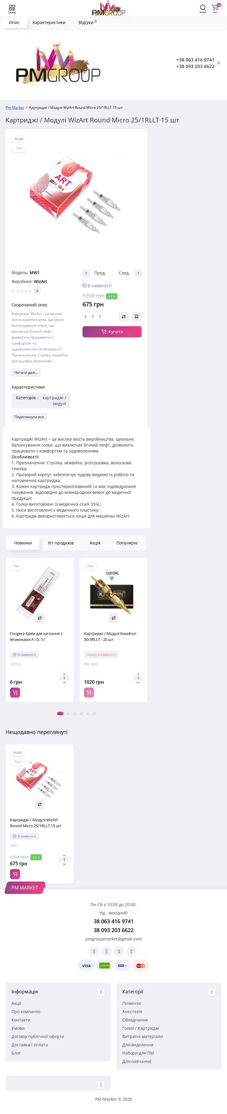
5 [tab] (88, 713)
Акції (16, 1003)
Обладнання (135, 1020)
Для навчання (136, 1061)
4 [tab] (81, 713)
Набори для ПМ (138, 1053)
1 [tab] (60, 713)
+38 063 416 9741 (195, 60)
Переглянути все (29, 416)
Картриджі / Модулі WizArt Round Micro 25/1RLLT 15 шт (35, 822)
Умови (18, 1028)
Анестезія (132, 1011)
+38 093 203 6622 (195, 66)
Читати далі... (26, 372)
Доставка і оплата (30, 1044)
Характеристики (49, 22)
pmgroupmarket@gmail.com (113, 939)
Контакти (21, 1020)
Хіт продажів (61, 543)
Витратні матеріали (142, 1036)
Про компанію (26, 1011)
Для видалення (137, 1044)
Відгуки (87, 22)
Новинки (23, 543)
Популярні (127, 543)
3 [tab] (75, 713)
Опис (14, 22)
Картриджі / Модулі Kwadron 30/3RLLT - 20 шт (110, 636)
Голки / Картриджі (140, 1028)
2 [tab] (68, 713)
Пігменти (131, 1003)
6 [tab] (94, 713)
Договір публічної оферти (38, 1036)
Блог (16, 1053)
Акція (95, 543)
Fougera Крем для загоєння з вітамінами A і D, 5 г (36, 636)
